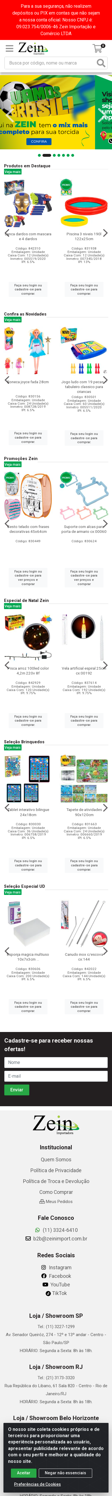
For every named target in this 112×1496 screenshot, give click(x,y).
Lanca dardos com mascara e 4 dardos (28, 236)
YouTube (56, 1285)
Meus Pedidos (56, 1201)
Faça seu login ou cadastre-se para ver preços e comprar (28, 577)
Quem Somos (56, 1159)
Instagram (56, 1267)
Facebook (56, 1276)
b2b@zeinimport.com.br (56, 1239)
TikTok (56, 1293)
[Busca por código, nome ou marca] (50, 63)
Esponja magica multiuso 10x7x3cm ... (28, 956)
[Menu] (9, 48)
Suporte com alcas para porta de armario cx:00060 (84, 529)
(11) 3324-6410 (56, 1230)
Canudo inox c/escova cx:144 (84, 956)
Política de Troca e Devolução (56, 1181)
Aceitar (23, 1473)
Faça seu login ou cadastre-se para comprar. (28, 289)
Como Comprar (56, 1192)
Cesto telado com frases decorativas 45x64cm (28, 529)
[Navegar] (9, 115)
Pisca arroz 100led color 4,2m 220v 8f (28, 670)
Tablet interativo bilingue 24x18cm (28, 812)
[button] (42, 155)
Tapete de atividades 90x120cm (84, 812)
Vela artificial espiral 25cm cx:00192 (84, 670)
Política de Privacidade (56, 1170)
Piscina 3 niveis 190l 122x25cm (84, 236)
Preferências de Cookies (37, 1484)
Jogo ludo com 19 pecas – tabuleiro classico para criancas (84, 386)
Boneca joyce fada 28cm (28, 381)
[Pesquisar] (101, 63)
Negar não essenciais (65, 1473)
